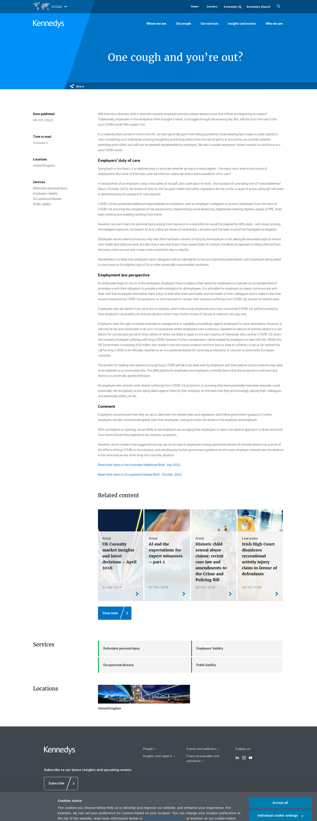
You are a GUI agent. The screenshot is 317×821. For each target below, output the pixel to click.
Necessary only (280, 805)
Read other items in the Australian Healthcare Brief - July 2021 (139, 465)
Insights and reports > (159, 756)
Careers (212, 6)
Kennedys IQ (232, 6)
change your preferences (164, 795)
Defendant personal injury (119, 648)
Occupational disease (116, 665)
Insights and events (242, 24)
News (195, 6)
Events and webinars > (203, 748)
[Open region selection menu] (50, 6)
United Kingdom (144, 697)
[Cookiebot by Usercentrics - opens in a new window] (28, 812)
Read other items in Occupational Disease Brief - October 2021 (140, 474)
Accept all (280, 779)
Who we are (274, 24)
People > (149, 748)
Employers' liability (207, 648)
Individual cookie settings (280, 792)
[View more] (114, 613)
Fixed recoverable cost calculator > (202, 758)
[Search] (278, 6)
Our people (183, 24)
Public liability (203, 665)
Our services (209, 24)
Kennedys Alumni (258, 6)
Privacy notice (114, 800)
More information (71, 812)
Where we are (156, 24)
